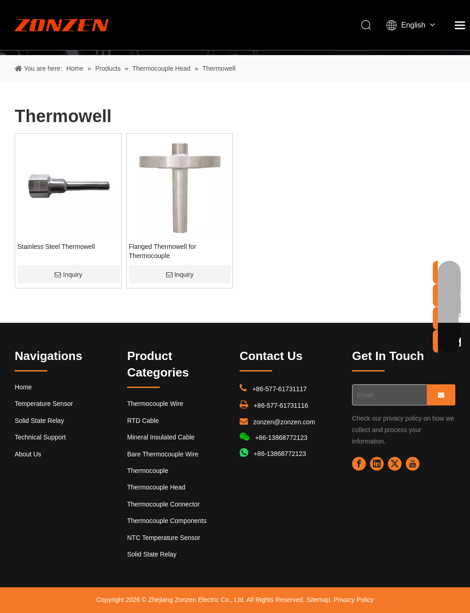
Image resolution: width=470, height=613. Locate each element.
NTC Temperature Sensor (163, 537)
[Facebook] (359, 464)
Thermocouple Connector (163, 504)
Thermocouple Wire (155, 403)
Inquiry (68, 274)
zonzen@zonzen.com (284, 422)
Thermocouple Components (167, 520)
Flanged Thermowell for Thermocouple (162, 251)
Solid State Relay (39, 420)
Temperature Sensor (44, 403)
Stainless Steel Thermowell (56, 246)
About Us (28, 454)
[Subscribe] (441, 394)
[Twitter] (395, 464)
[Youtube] (413, 464)
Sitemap (318, 599)
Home (23, 387)
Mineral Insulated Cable (161, 437)
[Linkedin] (377, 464)
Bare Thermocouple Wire (162, 454)
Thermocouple (147, 470)
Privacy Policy (354, 599)
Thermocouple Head (156, 487)
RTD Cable (143, 420)
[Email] (387, 395)
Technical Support (40, 437)
